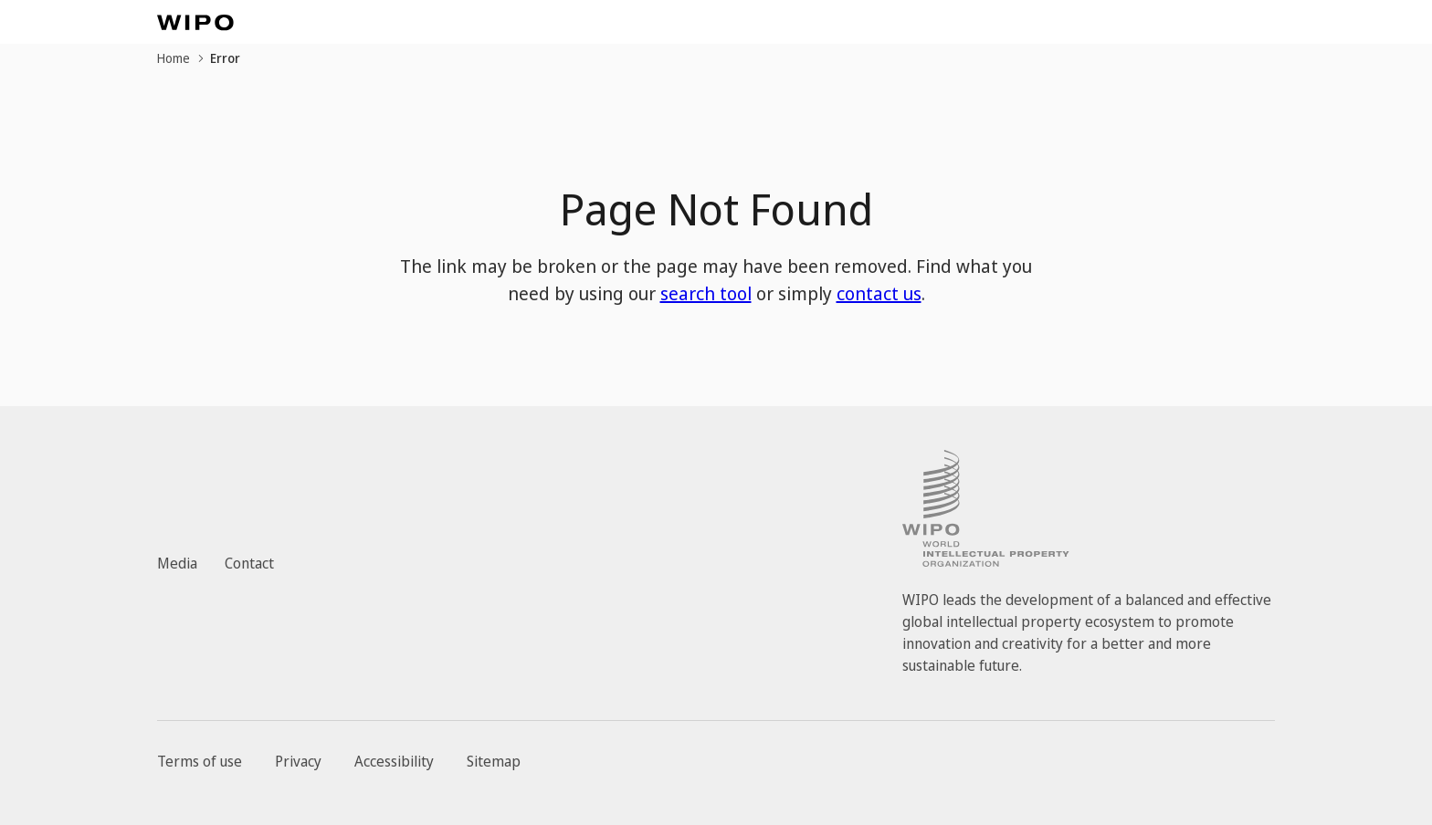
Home (173, 58)
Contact (249, 563)
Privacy (298, 761)
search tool (706, 293)
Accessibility (394, 761)
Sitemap (494, 761)
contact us (879, 293)
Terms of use (199, 761)
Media (177, 563)
